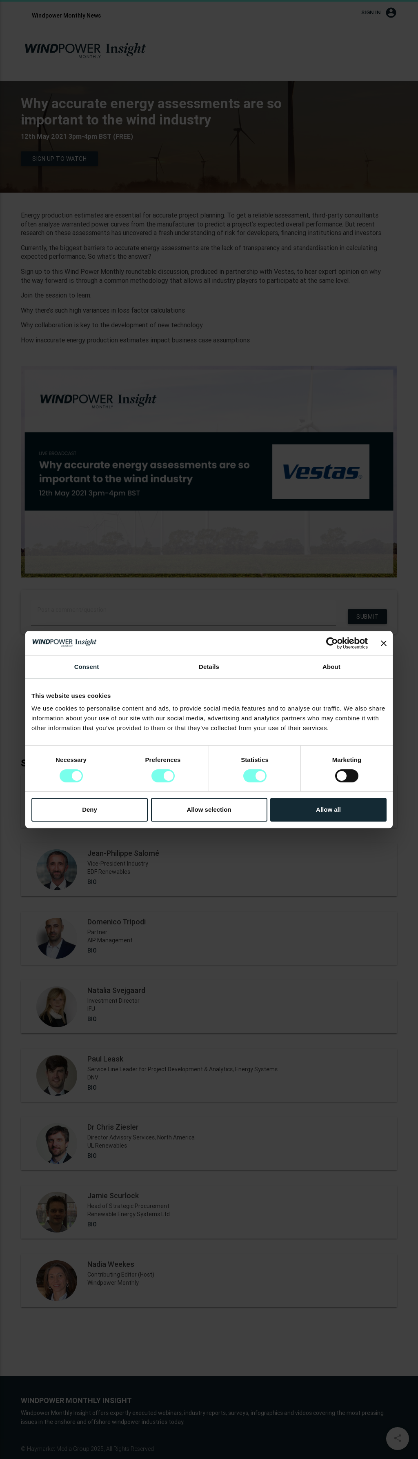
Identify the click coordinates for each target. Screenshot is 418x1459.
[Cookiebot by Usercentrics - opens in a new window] (332, 643)
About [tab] (331, 666)
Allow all (328, 809)
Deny (89, 809)
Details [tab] (209, 666)
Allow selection (209, 809)
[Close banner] (384, 643)
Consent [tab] (86, 666)
